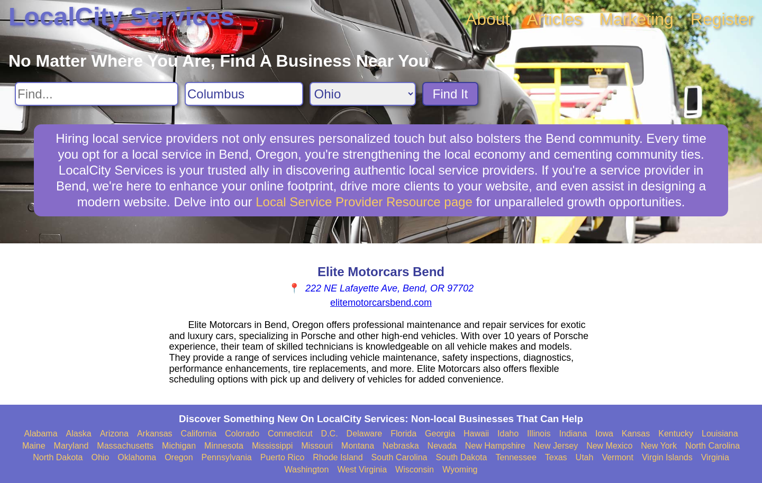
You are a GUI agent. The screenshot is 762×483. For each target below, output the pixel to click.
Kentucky (675, 433)
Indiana (573, 433)
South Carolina (399, 457)
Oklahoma (136, 457)
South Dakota (461, 457)
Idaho (508, 433)
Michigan (179, 445)
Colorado (242, 433)
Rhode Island (337, 457)
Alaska (79, 433)
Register (722, 19)
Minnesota (223, 445)
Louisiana (720, 433)
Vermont (617, 457)
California (199, 433)
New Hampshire (495, 445)
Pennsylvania (227, 457)
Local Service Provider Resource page (364, 202)
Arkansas (155, 433)
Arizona (114, 433)
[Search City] (244, 94)
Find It (450, 94)
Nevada (442, 445)
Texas (556, 457)
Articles (554, 19)
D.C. (329, 433)
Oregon (179, 457)
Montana (357, 445)
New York (659, 445)
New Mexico (609, 445)
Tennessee (515, 457)
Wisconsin (414, 469)
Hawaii (476, 433)
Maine (34, 445)
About (488, 19)
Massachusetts (125, 445)
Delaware (365, 433)
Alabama (40, 433)
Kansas (636, 433)
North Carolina (712, 445)
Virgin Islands (667, 457)
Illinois (538, 433)
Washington (306, 469)
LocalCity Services (121, 17)
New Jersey (556, 445)
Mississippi (272, 445)
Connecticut (290, 433)
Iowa (604, 433)
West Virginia (362, 469)
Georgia (440, 433)
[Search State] (363, 94)
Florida (403, 433)
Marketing (636, 19)
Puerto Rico (282, 457)
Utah (585, 457)
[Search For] (96, 94)
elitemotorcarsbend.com (381, 302)
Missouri (317, 445)
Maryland (71, 445)
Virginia (715, 457)
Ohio (100, 457)
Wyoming (460, 469)
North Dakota (58, 457)
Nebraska (401, 445)
